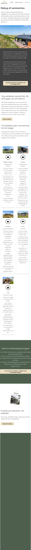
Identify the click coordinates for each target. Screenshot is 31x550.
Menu (27, 2)
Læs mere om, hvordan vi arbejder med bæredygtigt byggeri (15, 371)
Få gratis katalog (7, 423)
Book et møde (7, 119)
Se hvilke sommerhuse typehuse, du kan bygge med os (15, 83)
